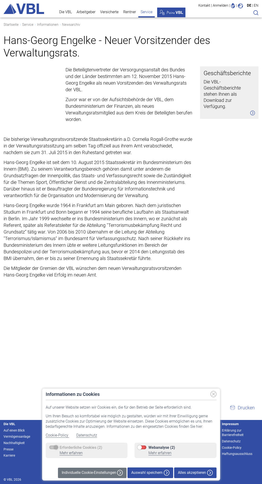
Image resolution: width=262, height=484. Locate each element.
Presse (8, 449)
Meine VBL (171, 12)
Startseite (11, 24)
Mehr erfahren (71, 453)
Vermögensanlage (17, 436)
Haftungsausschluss (237, 454)
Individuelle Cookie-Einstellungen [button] (92, 473)
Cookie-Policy (57, 435)
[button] (242, 407)
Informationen (47, 24)
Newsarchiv (71, 24)
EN (256, 5)
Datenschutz (86, 435)
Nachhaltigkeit (14, 443)
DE (249, 5)
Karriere (9, 455)
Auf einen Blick (14, 430)
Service (146, 12)
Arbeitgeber (86, 12)
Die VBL (65, 12)
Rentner (129, 12)
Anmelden (220, 5)
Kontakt (204, 5)
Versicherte (109, 12)
